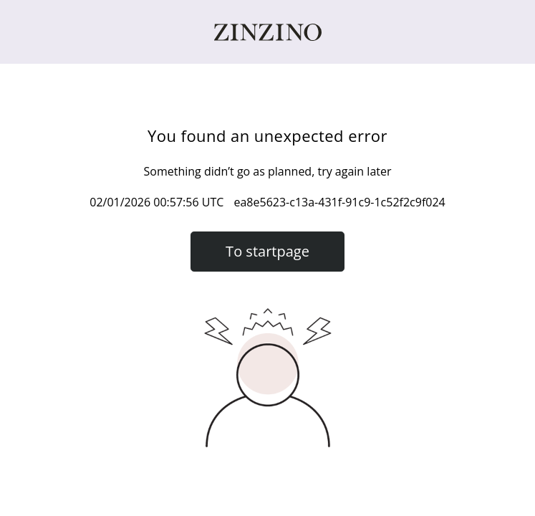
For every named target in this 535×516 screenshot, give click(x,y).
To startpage (267, 251)
